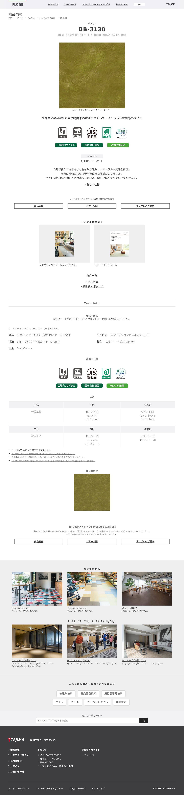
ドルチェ (31, 18)
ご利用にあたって (77, 788)
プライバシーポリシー (19, 788)
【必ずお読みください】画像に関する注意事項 (93, 198)
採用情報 (15, 760)
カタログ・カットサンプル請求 (96, 4)
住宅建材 (50, 758)
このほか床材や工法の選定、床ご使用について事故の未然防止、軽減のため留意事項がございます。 (53, 460)
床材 (46, 762)
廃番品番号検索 (113, 693)
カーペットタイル (97, 702)
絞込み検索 (53, 4)
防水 (50, 755)
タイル (20, 18)
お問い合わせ (122, 4)
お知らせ (15, 766)
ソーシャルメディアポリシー (49, 788)
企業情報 (15, 749)
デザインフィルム (56, 765)
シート (75, 702)
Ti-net (87, 755)
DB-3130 (63, 18)
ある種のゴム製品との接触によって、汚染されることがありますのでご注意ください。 (48, 457)
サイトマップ (98, 788)
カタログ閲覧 (70, 4)
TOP (10, 18)
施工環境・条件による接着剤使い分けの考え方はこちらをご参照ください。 (43, 453)
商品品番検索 (88, 693)
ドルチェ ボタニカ (47, 18)
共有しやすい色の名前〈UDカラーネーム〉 (92, 110)
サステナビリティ (19, 755)
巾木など (121, 702)
